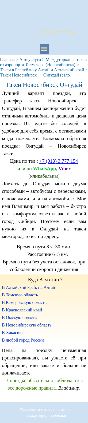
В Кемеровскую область (24, 302)
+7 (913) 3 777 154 (58, 161)
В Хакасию (12, 332)
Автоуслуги (30, 59)
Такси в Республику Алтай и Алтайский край (42, 69)
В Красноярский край (22, 309)
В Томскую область (20, 294)
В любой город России (23, 340)
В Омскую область (19, 317)
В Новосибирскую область (26, 324)
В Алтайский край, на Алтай (28, 287)
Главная (7, 59)
